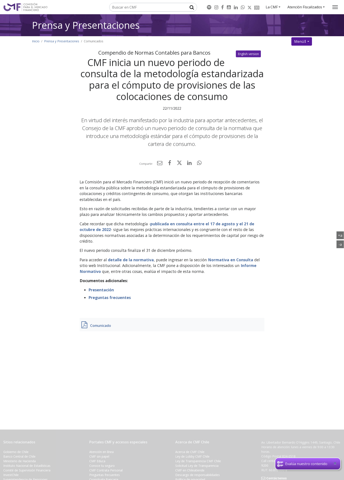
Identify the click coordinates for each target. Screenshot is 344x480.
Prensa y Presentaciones (86, 25)
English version (248, 54)
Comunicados (93, 41)
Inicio (35, 41)
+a (341, 235)
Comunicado (100, 325)
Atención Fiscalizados (304, 7)
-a (341, 244)
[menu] (335, 7)
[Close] (335, 463)
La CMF (272, 7)
